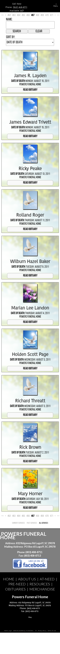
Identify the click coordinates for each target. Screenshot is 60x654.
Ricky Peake (30, 168)
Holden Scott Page (30, 354)
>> (58, 15)
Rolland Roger (30, 215)
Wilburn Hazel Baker (30, 261)
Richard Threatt (30, 401)
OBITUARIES (15, 589)
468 (37, 15)
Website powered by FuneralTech (23, 631)
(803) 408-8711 (20, 7)
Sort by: (10, 37)
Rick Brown (30, 447)
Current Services (18, 523)
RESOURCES (40, 584)
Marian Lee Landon (30, 308)
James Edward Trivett (30, 122)
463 (14, 15)
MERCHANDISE (42, 589)
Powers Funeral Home (30, 84)
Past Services (32, 523)
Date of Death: (18, 81)
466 (28, 15)
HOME (8, 579)
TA (36, 631)
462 (9, 15)
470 (47, 15)
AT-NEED (47, 579)
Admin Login (8, 631)
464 (18, 15)
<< (2, 15)
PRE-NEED (17, 584)
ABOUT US (27, 579)
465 (23, 15)
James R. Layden (30, 76)
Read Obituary (30, 90)
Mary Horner (30, 494)
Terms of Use (52, 631)
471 (51, 15)
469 (42, 15)
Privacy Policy (42, 631)
